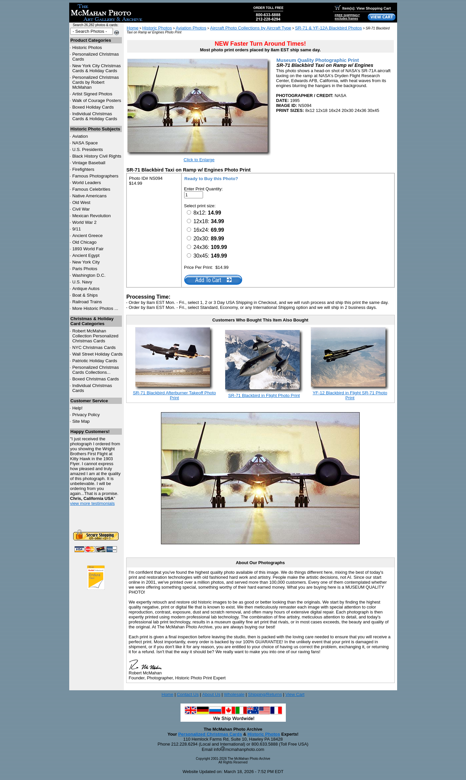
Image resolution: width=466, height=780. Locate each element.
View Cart (295, 694)
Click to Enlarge (198, 159)
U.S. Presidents (87, 149)
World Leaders (86, 182)
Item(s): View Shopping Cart (363, 8)
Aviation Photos (191, 27)
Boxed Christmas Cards (95, 378)
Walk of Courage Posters (96, 100)
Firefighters (83, 169)
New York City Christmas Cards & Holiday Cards (96, 68)
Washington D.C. (88, 275)
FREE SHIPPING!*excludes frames (347, 17)
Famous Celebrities (91, 189)
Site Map (81, 421)
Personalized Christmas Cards (210, 734)
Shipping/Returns (265, 694)
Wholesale (234, 694)
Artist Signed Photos (92, 93)
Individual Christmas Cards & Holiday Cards (94, 116)
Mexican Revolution (91, 215)
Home (133, 27)
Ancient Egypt (85, 255)
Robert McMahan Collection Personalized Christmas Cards (95, 335)
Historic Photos (87, 47)
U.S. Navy (82, 281)
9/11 (76, 228)
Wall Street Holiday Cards (97, 354)
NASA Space (85, 142)
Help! (77, 408)
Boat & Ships (85, 295)
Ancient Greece (87, 235)
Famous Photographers (95, 175)
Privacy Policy (86, 414)
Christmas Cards (94, 347)
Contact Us (188, 694)
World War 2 (84, 222)
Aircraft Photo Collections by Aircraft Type (250, 27)
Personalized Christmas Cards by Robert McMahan (95, 82)
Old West (81, 202)
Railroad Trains (87, 301)
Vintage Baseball (88, 162)
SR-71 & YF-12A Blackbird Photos (328, 27)
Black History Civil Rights (96, 156)
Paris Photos (84, 268)
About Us (211, 694)
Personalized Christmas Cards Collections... (95, 370)
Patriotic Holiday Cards (94, 360)
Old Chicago (84, 242)
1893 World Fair (88, 248)
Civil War (81, 209)
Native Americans (89, 195)
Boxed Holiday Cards (93, 107)
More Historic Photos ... (95, 308)
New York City (86, 262)
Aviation (80, 136)
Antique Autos (85, 288)
